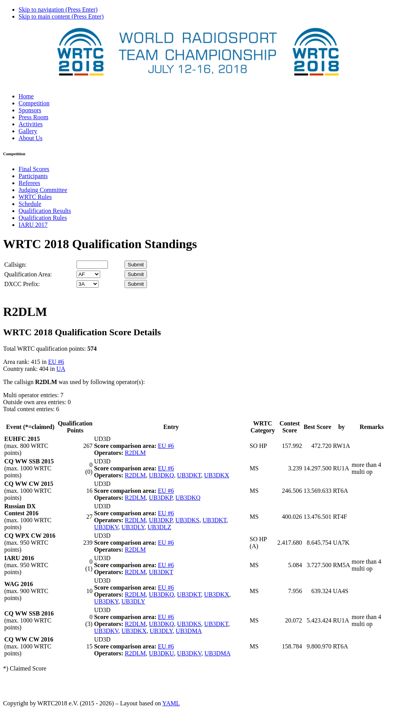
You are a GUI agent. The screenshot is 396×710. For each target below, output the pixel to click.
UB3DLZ (159, 527)
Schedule (30, 204)
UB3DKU (161, 653)
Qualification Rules (43, 217)
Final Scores (34, 169)
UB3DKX (216, 475)
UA (60, 368)
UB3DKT (189, 475)
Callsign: (15, 264)
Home (26, 96)
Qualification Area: (28, 274)
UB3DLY (132, 527)
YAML (171, 703)
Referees (29, 183)
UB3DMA (189, 631)
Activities (31, 124)
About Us (31, 138)
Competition (34, 103)
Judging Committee (43, 190)
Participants (33, 176)
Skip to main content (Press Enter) (61, 16)
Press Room (33, 117)
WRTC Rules (35, 197)
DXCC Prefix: (22, 284)
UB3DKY (106, 601)
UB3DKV (106, 527)
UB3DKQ (161, 475)
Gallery (28, 131)
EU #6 (56, 361)
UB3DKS (187, 520)
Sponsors (30, 110)
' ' (88, 274)
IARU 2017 (33, 224)
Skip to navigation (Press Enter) (58, 9)
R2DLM (135, 452)
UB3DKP (160, 497)
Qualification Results (45, 211)
